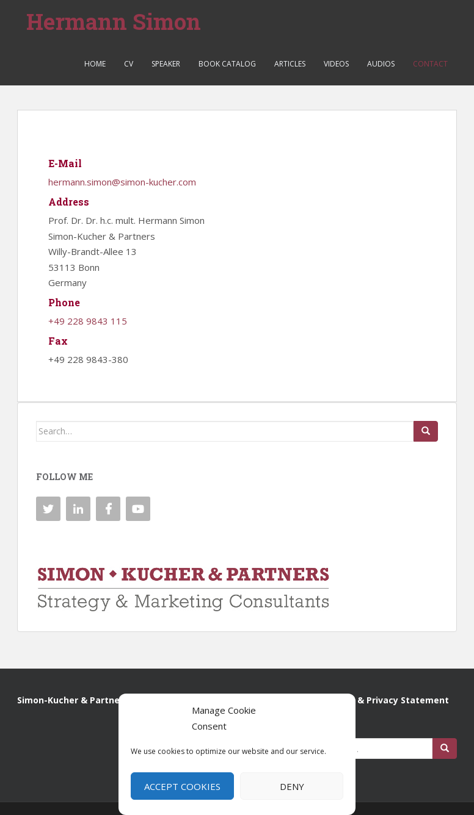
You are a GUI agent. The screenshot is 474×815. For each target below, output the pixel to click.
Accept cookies (182, 786)
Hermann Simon (113, 21)
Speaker (165, 64)
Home (95, 64)
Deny (292, 786)
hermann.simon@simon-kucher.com (122, 182)
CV (128, 64)
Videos (336, 64)
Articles (289, 64)
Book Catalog (227, 64)
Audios (381, 64)
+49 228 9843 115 (87, 321)
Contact (430, 64)
